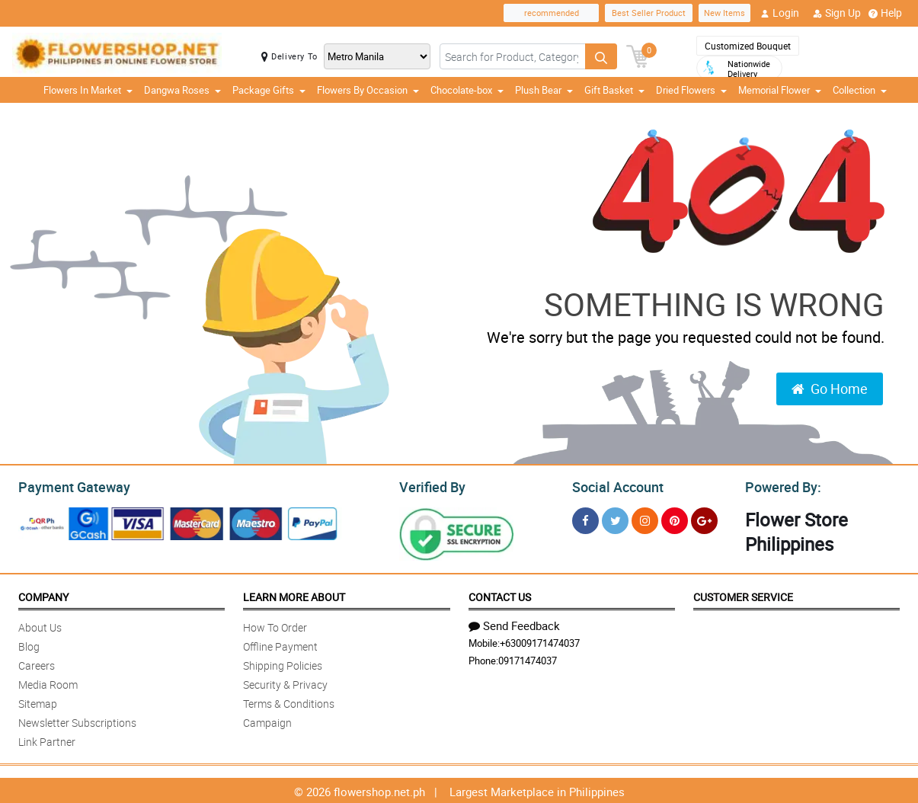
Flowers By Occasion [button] (368, 90)
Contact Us (500, 594)
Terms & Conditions (288, 701)
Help (885, 13)
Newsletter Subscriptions (77, 720)
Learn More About (294, 594)
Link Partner (46, 739)
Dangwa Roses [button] (182, 90)
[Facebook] (585, 518)
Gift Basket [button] (614, 90)
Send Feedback (514, 623)
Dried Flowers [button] (691, 90)
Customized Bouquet (748, 46)
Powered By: (781, 485)
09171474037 (527, 658)
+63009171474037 (540, 641)
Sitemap (37, 701)
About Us (40, 625)
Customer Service (743, 594)
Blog (29, 644)
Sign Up (837, 13)
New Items (724, 12)
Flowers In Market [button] (88, 90)
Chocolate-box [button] (467, 90)
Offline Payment (280, 644)
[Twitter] (615, 518)
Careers (36, 663)
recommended (551, 12)
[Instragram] (645, 518)
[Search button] (601, 56)
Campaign (267, 720)
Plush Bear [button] (544, 90)
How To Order (275, 625)
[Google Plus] (704, 518)
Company (43, 594)
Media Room (48, 682)
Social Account (613, 485)
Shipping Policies (282, 663)
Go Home (830, 388)
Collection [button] (860, 90)
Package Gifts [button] (268, 90)
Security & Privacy (285, 682)
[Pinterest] (674, 518)
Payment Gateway (68, 485)
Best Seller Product (649, 12)
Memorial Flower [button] (779, 90)
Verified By (430, 485)
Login (779, 13)
